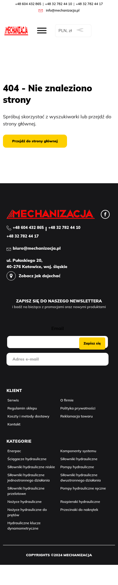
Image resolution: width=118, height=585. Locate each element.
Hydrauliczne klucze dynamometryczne (24, 525)
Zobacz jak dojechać (39, 275)
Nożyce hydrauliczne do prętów (27, 512)
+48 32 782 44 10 (58, 4)
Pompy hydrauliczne (77, 467)
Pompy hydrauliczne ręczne (83, 488)
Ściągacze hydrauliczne (27, 459)
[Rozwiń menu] (42, 30)
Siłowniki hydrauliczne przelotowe (25, 491)
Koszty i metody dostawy (28, 416)
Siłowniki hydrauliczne (79, 459)
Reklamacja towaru (76, 416)
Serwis (13, 400)
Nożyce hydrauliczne (24, 501)
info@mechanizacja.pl (62, 10)
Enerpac (14, 451)
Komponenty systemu (78, 451)
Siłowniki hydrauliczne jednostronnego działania (28, 477)
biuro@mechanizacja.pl (37, 248)
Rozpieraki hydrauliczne (80, 501)
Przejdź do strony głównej (35, 141)
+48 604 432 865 (28, 4)
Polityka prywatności (77, 408)
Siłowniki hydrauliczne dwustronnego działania (80, 477)
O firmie (67, 400)
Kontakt (13, 424)
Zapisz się (92, 343)
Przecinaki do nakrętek (79, 509)
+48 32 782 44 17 (89, 4)
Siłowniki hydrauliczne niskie (31, 467)
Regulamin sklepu (22, 408)
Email (57, 328)
